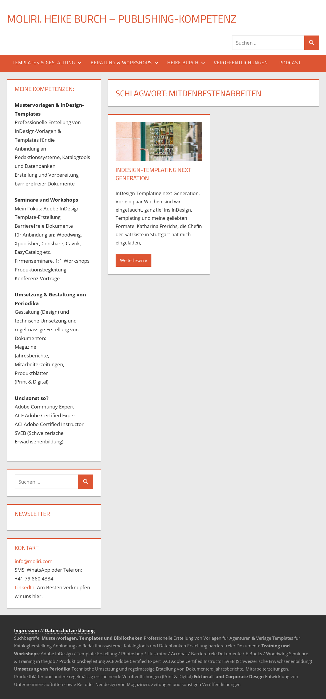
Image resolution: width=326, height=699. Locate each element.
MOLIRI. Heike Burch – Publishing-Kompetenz (121, 19)
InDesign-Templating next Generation (153, 174)
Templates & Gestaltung (47, 62)
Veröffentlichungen (241, 62)
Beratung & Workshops (124, 62)
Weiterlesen (132, 260)
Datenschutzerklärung (69, 630)
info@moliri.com (34, 561)
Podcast (290, 62)
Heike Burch (186, 62)
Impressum (26, 630)
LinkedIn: (25, 587)
